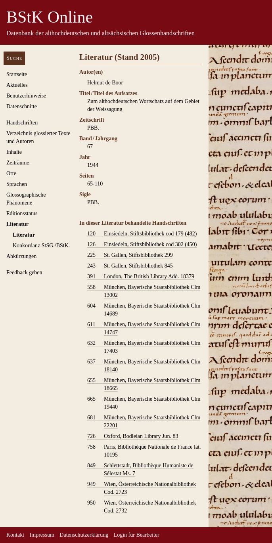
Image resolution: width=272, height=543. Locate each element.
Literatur (17, 224)
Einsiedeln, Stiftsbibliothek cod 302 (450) (142, 244)
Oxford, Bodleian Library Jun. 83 (132, 436)
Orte (11, 173)
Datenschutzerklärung (83, 535)
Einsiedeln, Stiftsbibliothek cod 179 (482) (142, 234)
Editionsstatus (22, 213)
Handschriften (22, 123)
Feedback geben (24, 272)
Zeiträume (17, 163)
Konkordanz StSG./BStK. (41, 246)
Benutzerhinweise (26, 96)
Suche (14, 58)
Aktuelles (17, 85)
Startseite (16, 74)
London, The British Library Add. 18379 (140, 276)
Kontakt (15, 535)
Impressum (42, 535)
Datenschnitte (21, 106)
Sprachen (16, 184)
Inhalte (14, 152)
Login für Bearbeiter (136, 535)
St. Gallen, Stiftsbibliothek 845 (130, 266)
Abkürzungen (21, 256)
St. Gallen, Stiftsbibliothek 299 (130, 255)
